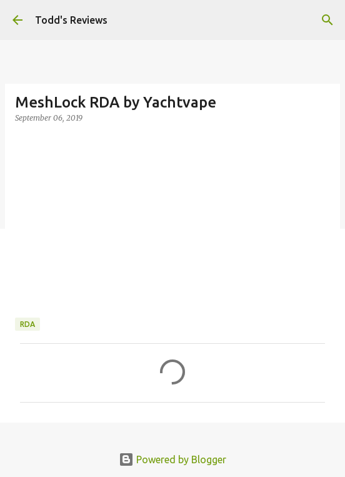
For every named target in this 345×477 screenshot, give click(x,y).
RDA (27, 324)
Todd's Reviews (71, 20)
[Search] (327, 20)
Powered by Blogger (172, 459)
